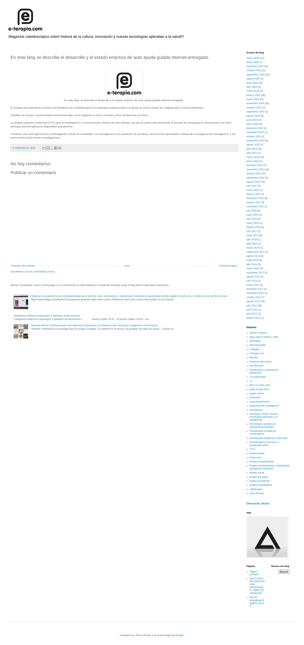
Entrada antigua (228, 265)
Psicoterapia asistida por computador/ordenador (262, 425)
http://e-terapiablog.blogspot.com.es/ (256, 601)
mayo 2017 (252, 235)
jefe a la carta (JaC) (260, 385)
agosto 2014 (253, 256)
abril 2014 (251, 264)
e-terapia (254, 349)
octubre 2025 (253, 70)
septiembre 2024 (255, 111)
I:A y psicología (257, 376)
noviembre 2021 (255, 198)
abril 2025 (251, 87)
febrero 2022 (253, 194)
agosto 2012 (253, 301)
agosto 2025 (253, 78)
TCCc (252, 449)
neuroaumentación (259, 401)
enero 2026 (252, 62)
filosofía (253, 357)
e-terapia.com (256, 353)
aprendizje (255, 341)
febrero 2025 (253, 95)
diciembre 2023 (254, 128)
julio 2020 (251, 210)
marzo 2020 (252, 223)
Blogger (179, 635)
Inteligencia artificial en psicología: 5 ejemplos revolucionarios (47, 315)
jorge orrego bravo (259, 389)
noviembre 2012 (255, 293)
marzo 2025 (252, 91)
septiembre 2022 (255, 177)
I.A (251, 381)
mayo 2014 (252, 260)
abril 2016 (251, 243)
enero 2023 (252, 161)
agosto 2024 (253, 115)
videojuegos (255, 489)
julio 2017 (251, 231)
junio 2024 (252, 120)
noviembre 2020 (255, 206)
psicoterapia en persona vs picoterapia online (263, 443)
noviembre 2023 (255, 132)
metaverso (255, 397)
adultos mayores (258, 332)
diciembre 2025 (254, 66)
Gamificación (256, 365)
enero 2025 (252, 99)
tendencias (255, 457)
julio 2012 (251, 305)
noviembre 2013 (255, 272)
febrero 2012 (253, 318)
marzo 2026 (252, 58)
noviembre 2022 (255, 169)
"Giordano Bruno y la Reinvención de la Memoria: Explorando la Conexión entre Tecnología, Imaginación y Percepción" (94, 325)
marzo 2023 (252, 157)
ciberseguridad (257, 345)
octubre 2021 (253, 202)
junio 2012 (252, 309)
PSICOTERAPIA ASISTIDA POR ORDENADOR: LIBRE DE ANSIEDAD (257, 586)
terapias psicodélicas (260, 485)
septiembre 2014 (255, 252)
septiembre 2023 (255, 140)
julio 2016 (251, 239)
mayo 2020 (252, 214)
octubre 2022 (253, 173)
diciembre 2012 (254, 289)
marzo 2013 (252, 285)
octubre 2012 (253, 297)
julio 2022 (251, 185)
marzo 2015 (252, 247)
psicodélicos (256, 410)
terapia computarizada (261, 461)
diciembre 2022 (254, 165)
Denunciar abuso (258, 503)
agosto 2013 (253, 276)
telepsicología (256, 453)
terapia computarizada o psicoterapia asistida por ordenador (269, 467)
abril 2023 (251, 152)
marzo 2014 (252, 268)
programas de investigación (264, 405)
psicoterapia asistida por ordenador (268, 438)
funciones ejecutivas (260, 361)
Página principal (254, 573)
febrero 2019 (253, 227)
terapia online (256, 472)
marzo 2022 (252, 190)
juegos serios (256, 393)
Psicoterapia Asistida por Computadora (262, 432)
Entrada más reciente (23, 265)
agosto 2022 (253, 181)
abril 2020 (251, 218)
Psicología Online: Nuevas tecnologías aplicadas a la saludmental (263, 417)
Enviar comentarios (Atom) (40, 271)
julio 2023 (251, 148)
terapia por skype (258, 477)
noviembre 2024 (255, 103)
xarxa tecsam (256, 493)
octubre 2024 (253, 107)
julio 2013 (251, 280)
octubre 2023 (253, 136)
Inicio (127, 265)
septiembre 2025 (255, 74)
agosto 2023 (253, 144)
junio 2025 (252, 83)
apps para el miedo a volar (263, 337)
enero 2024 (252, 124)
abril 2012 (251, 313)
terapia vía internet (259, 481)
